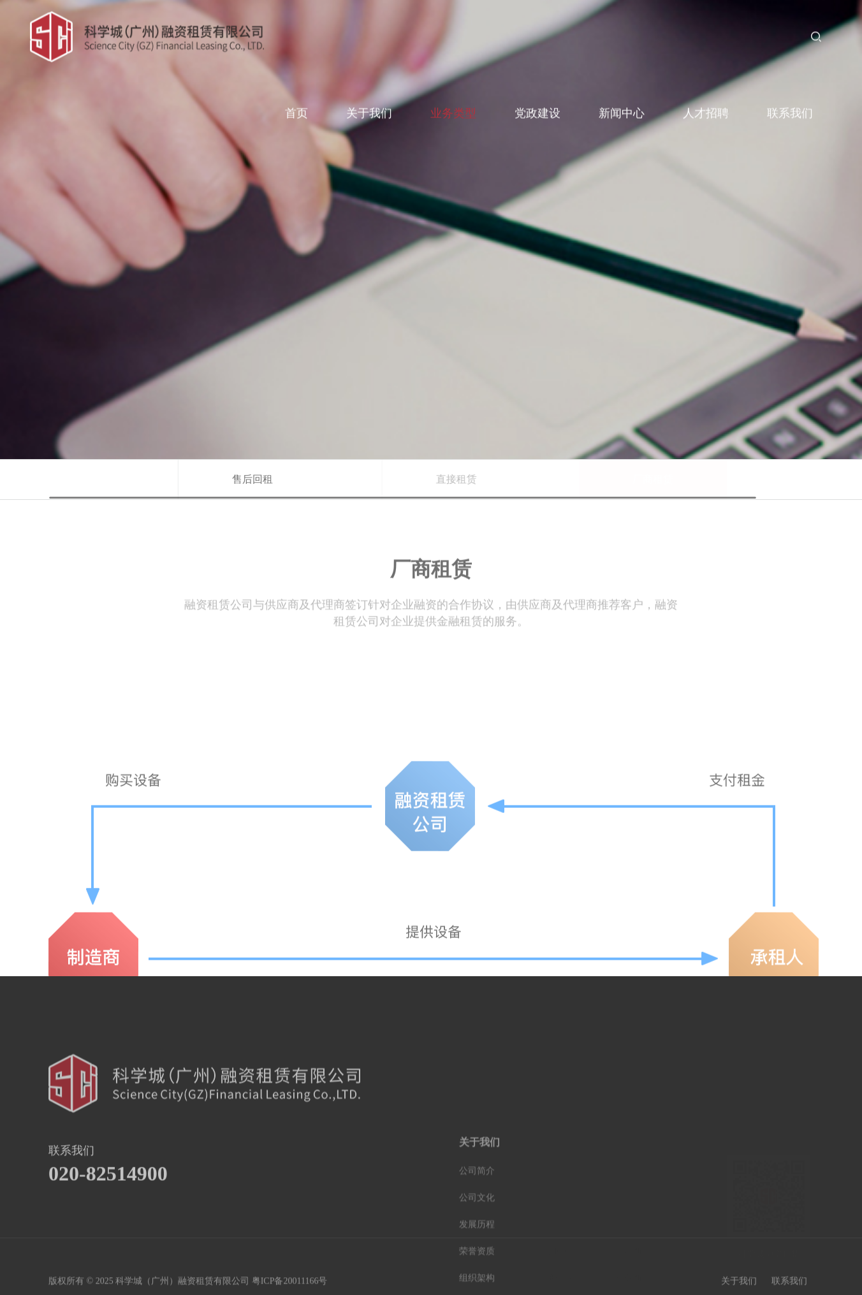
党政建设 (537, 109)
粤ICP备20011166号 (290, 1288)
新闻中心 (622, 109)
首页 (296, 109)
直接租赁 (491, 479)
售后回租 (280, 479)
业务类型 (453, 109)
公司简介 (477, 1244)
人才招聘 (706, 109)
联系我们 (790, 109)
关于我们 (369, 109)
